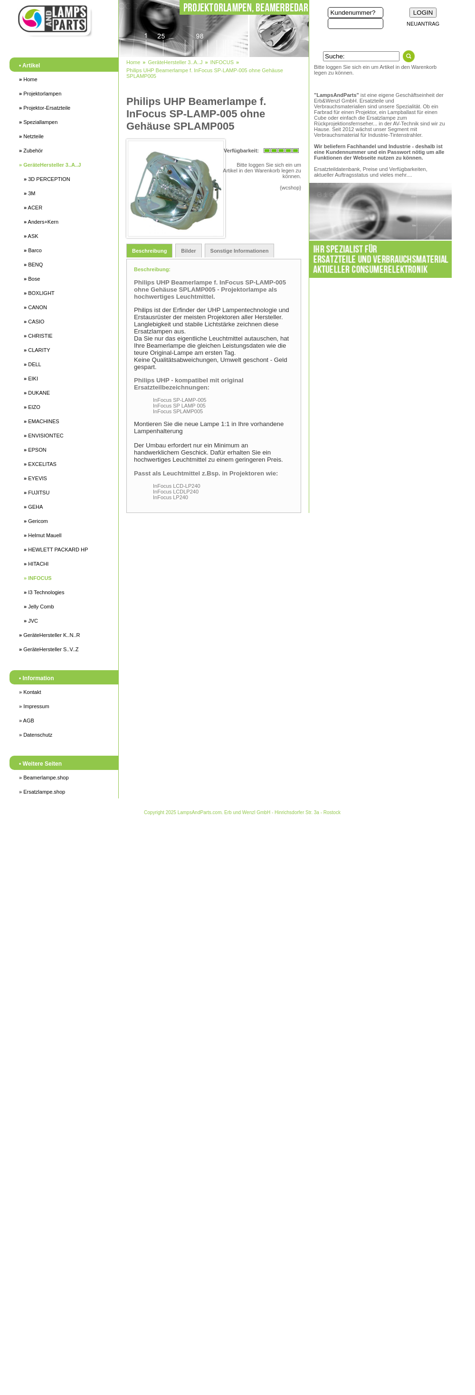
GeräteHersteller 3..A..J (50, 165)
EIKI (31, 378)
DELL (32, 364)
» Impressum (34, 706)
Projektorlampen (40, 93)
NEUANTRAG (423, 24)
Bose (32, 279)
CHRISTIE (38, 336)
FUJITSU (36, 492)
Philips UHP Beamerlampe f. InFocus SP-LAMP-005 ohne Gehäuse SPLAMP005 (204, 73)
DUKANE (37, 393)
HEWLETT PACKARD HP (56, 549)
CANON (35, 307)
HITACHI (36, 564)
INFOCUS (38, 578)
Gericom (36, 521)
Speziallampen (38, 122)
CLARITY (37, 350)
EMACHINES (41, 421)
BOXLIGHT (39, 293)
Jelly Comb (39, 606)
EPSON (35, 450)
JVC (31, 621)
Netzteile (31, 136)
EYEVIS (35, 478)
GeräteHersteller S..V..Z (49, 649)
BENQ (33, 264)
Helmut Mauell (42, 535)
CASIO (34, 321)
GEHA (33, 507)
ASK (31, 236)
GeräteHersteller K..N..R (49, 635)
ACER (33, 207)
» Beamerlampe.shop (44, 777)
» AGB (26, 720)
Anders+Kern (41, 222)
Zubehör (31, 150)
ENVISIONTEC (44, 435)
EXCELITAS (40, 464)
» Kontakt (30, 692)
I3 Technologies (44, 592)
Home (28, 79)
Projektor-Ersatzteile (44, 108)
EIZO (32, 407)
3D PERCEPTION (47, 179)
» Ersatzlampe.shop (42, 792)
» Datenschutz (35, 735)
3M (29, 193)
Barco (33, 250)
